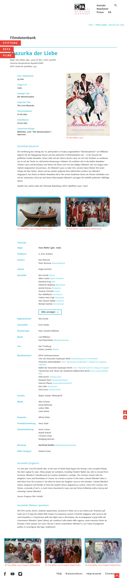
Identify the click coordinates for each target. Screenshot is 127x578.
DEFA (7, 49)
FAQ (59, 573)
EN (109, 12)
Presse (100, 12)
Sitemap (110, 573)
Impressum (94, 573)
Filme (7, 55)
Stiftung (10, 42)
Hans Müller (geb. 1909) (50, 248)
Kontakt (101, 5)
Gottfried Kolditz (47, 445)
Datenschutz (74, 573)
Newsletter (102, 8)
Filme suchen (101, 25)
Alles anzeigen (48, 312)
